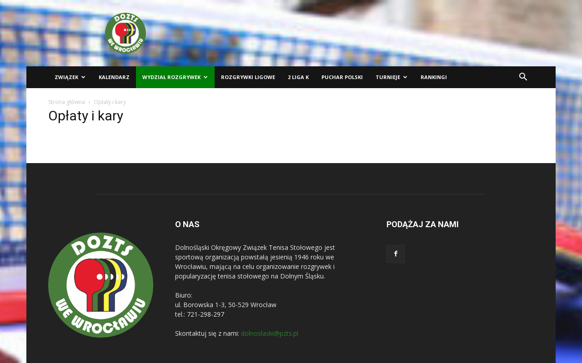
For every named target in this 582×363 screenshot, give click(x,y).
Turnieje (391, 77)
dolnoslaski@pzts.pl (269, 333)
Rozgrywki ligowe (248, 77)
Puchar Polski (342, 77)
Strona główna (66, 102)
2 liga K (298, 77)
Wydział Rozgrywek (175, 77)
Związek (70, 77)
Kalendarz (114, 77)
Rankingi (434, 77)
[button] (523, 78)
